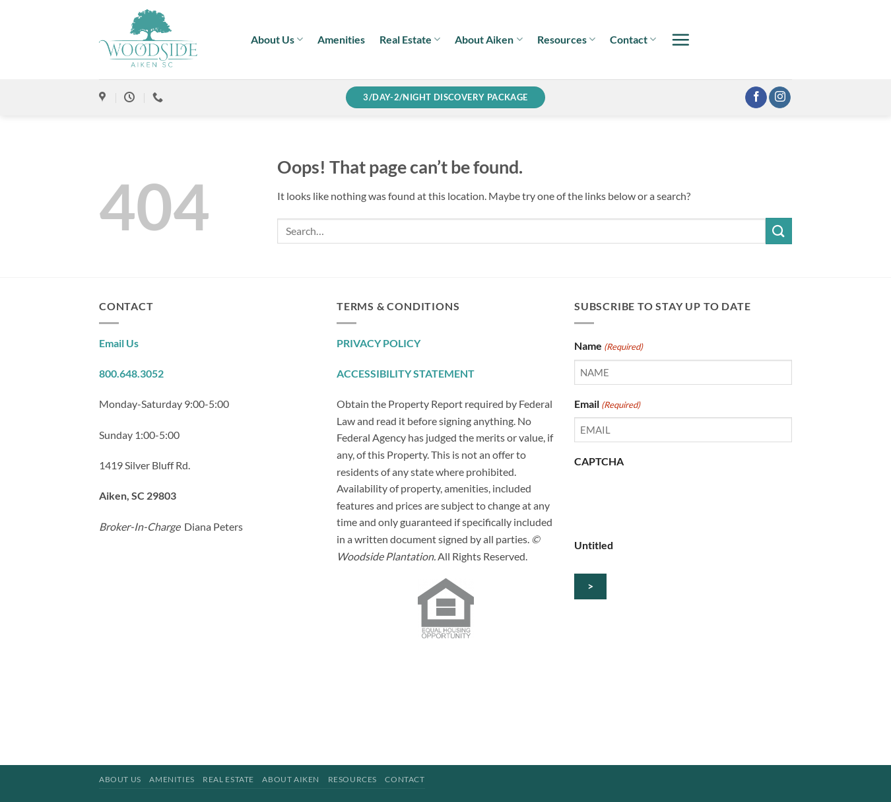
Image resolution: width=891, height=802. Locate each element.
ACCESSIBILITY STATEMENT (406, 373)
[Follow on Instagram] (780, 97)
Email (607, 404)
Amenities (341, 39)
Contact (633, 39)
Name (608, 346)
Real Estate (410, 39)
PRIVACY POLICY (378, 343)
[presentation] (674, 500)
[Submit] (779, 231)
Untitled (593, 545)
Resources (566, 39)
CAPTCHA (599, 461)
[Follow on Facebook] (756, 97)
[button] (680, 39)
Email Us (119, 343)
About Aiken (488, 39)
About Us (277, 39)
